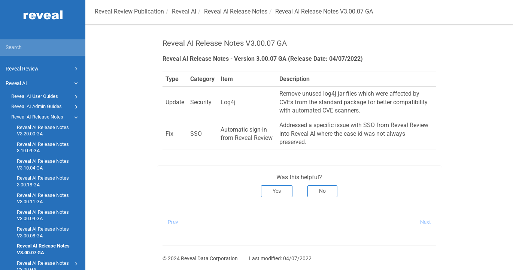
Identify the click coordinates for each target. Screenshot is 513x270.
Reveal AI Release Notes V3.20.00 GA (43, 130)
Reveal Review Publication (129, 11)
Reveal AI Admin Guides (45, 107)
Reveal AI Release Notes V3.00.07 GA (43, 249)
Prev (173, 222)
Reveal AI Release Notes (45, 117)
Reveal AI (43, 83)
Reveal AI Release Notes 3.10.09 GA (43, 147)
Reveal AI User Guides (45, 97)
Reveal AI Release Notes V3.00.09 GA (43, 215)
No (322, 191)
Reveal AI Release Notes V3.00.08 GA (43, 232)
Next (425, 222)
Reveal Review (43, 68)
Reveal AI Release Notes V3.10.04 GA (43, 164)
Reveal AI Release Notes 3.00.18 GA (43, 181)
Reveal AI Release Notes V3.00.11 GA (43, 198)
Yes (277, 191)
